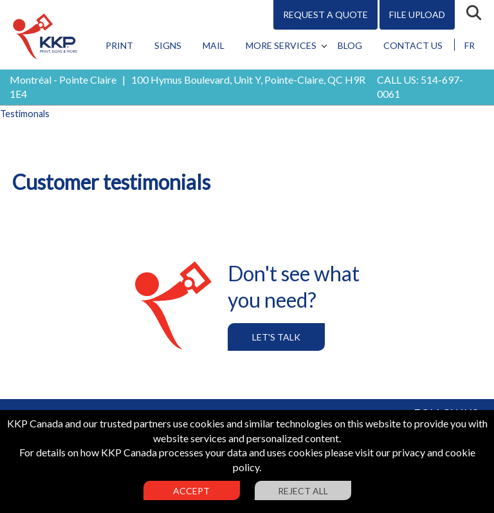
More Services (281, 45)
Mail (213, 45)
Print (119, 45)
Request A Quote (325, 14)
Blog (350, 45)
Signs (167, 45)
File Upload (417, 14)
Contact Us (413, 45)
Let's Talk (276, 336)
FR (469, 45)
